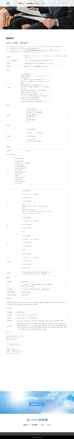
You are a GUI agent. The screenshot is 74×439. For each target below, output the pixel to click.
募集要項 (43, 3)
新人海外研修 (29, 3)
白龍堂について (21, 3)
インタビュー (37, 3)
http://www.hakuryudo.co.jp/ (12, 343)
